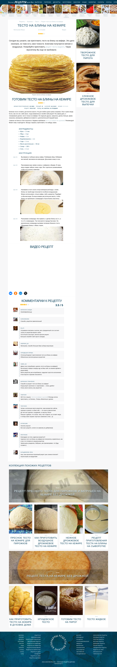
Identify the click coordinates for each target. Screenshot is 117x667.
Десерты (56, 2)
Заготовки (66, 2)
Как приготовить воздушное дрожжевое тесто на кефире (46, 542)
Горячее (47, 2)
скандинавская (81, 653)
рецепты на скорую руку (33, 649)
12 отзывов (41, 30)
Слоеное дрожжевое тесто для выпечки (88, 100)
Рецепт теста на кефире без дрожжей (57, 575)
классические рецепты (100, 635)
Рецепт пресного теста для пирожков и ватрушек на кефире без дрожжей (57, 492)
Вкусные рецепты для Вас (21, 2)
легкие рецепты (98, 645)
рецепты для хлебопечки (33, 639)
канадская (79, 639)
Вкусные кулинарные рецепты (58, 642)
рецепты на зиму (36, 656)
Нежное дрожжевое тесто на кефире (71, 541)
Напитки (92, 2)
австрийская (80, 651)
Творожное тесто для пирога (88, 55)
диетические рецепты (34, 641)
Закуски (76, 2)
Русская (65, 106)
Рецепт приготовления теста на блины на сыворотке (96, 542)
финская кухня (97, 651)
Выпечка (38, 2)
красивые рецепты (98, 637)
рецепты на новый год (34, 645)
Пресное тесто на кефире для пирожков (20, 541)
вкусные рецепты (98, 641)
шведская (79, 643)
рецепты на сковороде (34, 643)
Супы (22, 653)
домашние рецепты (99, 643)
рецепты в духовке (35, 658)
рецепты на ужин (98, 649)
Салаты (101, 2)
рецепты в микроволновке (36, 636)
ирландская (79, 637)
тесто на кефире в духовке (40, 397)
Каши (84, 2)
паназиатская (80, 647)
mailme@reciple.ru (58, 663)
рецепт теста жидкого (55, 47)
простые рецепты (98, 639)
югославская (80, 649)
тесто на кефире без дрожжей (55, 120)
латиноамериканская (82, 641)
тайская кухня (97, 653)
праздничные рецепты (100, 647)
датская (78, 635)
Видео (64, 30)
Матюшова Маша (19, 30)
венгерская (79, 645)
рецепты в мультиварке (34, 647)
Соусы (109, 2)
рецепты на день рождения (36, 652)
